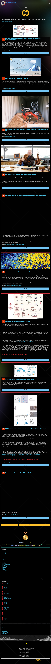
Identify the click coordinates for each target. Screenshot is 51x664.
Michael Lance (5, 614)
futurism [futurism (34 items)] (4, 544)
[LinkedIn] (38, 660)
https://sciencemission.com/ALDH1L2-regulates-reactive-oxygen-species (15, 455)
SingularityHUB (4, 633)
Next (30, 525)
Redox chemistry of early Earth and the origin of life (16, 78)
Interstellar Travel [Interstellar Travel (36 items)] (24, 544)
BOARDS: (27, 651)
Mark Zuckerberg (5, 559)
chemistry (10, 88)
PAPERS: (27, 655)
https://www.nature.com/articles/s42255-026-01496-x (12, 454)
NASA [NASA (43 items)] (42, 544)
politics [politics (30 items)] (46, 544)
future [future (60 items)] (3, 544)
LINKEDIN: (20, 648)
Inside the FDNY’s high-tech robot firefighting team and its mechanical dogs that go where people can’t (26, 130)
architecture (4, 563)
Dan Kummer (5, 597)
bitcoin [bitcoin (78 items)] (31, 542)
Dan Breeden (5, 588)
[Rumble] (41, 660)
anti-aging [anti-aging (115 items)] (9, 542)
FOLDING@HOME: (20, 654)
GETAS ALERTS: (28, 648)
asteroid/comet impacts (6, 564)
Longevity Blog (4, 628)
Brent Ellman (5, 612)
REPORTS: (27, 652)
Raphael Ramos (6, 607)
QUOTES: (27, 656)
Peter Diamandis (4, 554)
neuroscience (16, 50)
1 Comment (19, 50)
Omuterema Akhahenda (7, 598)
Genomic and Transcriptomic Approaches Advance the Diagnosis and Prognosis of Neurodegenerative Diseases (23, 39)
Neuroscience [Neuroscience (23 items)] (44, 544)
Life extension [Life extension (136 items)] (32, 544)
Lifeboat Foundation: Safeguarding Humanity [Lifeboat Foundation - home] (23, 3)
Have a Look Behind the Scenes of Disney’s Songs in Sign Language (20, 473)
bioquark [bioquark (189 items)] (20, 542)
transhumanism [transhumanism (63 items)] (35, 545)
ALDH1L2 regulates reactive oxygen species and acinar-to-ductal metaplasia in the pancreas (25, 429)
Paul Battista (5, 591)
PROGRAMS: (27, 654)
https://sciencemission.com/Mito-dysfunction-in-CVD (25, 341)
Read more (25, 53)
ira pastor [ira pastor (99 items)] (28, 544)
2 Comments (13, 88)
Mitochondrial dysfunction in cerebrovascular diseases (17, 321)
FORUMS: (23, 656)
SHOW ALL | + (3, 620)
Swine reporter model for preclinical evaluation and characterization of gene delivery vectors (25, 196)
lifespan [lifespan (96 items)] (36, 544)
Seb (4, 613)
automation (4, 567)
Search (49, 531)
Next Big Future (4, 631)
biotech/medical (12, 50)
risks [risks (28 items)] (21, 545)
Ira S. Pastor (5, 618)
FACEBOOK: (19, 647)
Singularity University (5, 557)
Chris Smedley (5, 619)
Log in (3, 22)
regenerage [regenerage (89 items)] (12, 545)
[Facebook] (34, 660)
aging (3, 560)
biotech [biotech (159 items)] (23, 542)
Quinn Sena (5, 587)
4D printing (4, 553)
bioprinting (4, 573)
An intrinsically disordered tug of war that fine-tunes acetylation (19, 379)
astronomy (4, 565)
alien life (3, 561)
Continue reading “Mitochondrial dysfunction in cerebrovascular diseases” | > (15, 354)
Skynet (3, 558)
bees (3, 568)
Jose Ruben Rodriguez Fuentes (8, 596)
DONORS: (22, 651)
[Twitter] (36, 660)
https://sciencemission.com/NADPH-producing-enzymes (32, 454)
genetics (20, 244)
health (15, 357)
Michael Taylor (6, 88)
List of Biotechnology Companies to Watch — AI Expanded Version (19, 272)
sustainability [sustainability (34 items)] (27, 545)
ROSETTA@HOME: (20, 655)
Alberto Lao (5, 604)
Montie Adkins (5, 617)
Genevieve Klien (6, 583)
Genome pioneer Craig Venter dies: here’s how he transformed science (20, 175)
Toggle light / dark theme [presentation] (49, 3)
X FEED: (20, 649)
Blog (25, 7)
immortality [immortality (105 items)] (20, 544)
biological (3, 571)
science (20, 185)
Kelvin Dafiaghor (6, 593)
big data (3, 569)
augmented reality (5, 566)
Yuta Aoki (5, 602)
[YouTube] (40, 660)
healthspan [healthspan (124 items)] (12, 544)
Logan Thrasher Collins (7, 185)
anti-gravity (4, 562)
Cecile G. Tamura (7, 136)
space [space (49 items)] (25, 545)
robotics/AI (10, 136)
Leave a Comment (15, 514)
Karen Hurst (5, 594)
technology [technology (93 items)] (31, 545)
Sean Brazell (5, 608)
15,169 (26, 525)
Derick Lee (5, 603)
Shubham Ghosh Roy (7, 50)
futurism (11, 386)
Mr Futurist (4, 630)
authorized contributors (8, 22)
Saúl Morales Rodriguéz (7, 514)
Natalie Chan (5, 609)
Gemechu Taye (5, 592)
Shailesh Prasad (6, 589)
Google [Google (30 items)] (6, 544)
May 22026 (3, 39)
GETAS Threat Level (25, 643)
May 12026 (3, 175)
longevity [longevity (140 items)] (40, 544)
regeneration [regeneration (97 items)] (17, 545)
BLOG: (26, 649)
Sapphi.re (15, 660)
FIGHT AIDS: (20, 652)
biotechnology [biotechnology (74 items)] (28, 542)
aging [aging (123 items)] (2, 542)
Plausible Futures (5, 632)
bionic (3, 572)
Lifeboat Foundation (6, 660)
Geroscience (4, 627)
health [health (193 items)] (8, 544)
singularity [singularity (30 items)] (23, 545)
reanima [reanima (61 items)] (48, 544)
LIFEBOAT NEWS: (28, 647)
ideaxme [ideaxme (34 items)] (17, 544)
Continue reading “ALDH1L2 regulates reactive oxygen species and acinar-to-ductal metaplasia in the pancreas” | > (20, 459)
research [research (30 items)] (20, 545)
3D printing (4, 552)
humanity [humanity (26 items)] (15, 544)
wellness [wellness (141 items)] (39, 545)
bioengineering (12, 185)
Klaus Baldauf (5, 599)
